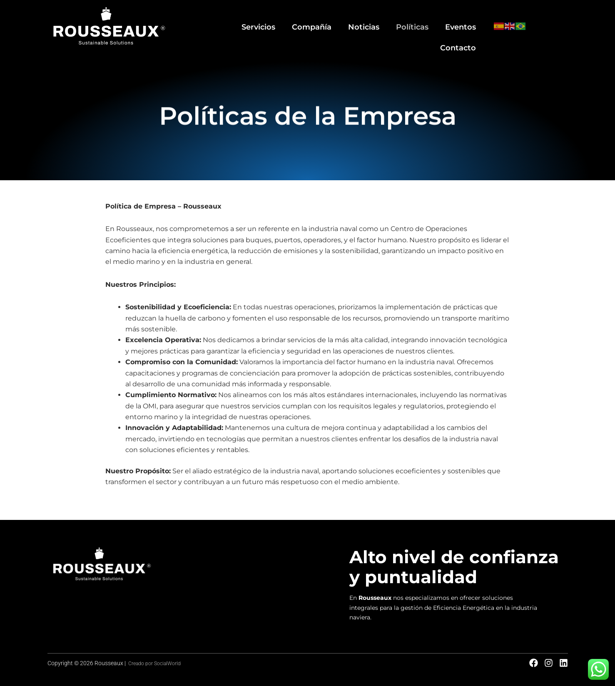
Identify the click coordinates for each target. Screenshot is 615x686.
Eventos (414, 21)
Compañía (275, 21)
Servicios (226, 21)
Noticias (324, 21)
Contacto (460, 21)
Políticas (369, 21)
